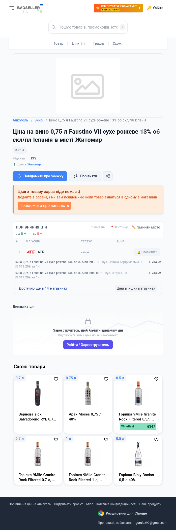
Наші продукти (150, 504)
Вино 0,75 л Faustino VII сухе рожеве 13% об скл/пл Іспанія (55, 262)
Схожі (117, 43)
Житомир (34, 164)
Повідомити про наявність (44, 205)
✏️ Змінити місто (146, 227)
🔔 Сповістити (147, 252)
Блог (89, 504)
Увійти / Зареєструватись (88, 345)
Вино (40, 120)
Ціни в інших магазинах (136, 288)
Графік (98, 43)
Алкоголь (22, 120)
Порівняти (85, 176)
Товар (58, 43)
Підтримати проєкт (68, 504)
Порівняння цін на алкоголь (30, 504)
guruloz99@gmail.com (151, 523)
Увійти (155, 8)
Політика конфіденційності (116, 504)
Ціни (78, 43)
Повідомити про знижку (40, 176)
